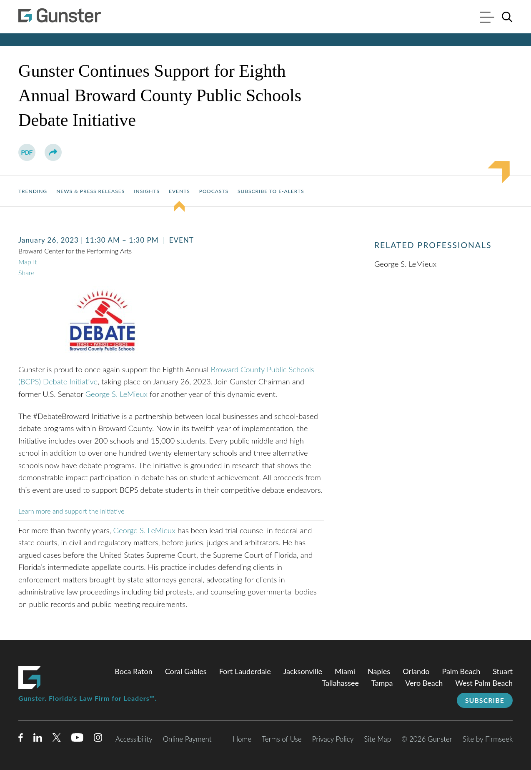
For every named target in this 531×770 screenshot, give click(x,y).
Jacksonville (302, 671)
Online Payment (187, 739)
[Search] (507, 17)
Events (179, 191)
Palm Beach (461, 671)
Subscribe (484, 700)
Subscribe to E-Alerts (271, 191)
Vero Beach (424, 682)
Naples (379, 671)
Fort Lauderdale (245, 671)
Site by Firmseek (488, 739)
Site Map (377, 739)
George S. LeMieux (116, 394)
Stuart (503, 671)
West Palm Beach (484, 682)
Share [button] (26, 272)
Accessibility (134, 739)
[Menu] (487, 18)
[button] (53, 152)
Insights (147, 191)
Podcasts (213, 191)
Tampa (382, 682)
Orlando (416, 671)
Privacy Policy (333, 739)
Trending (32, 191)
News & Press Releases (90, 191)
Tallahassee (340, 682)
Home (242, 739)
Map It (27, 262)
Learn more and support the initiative (71, 511)
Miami (345, 671)
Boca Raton (134, 671)
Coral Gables (186, 671)
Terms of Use (282, 739)
